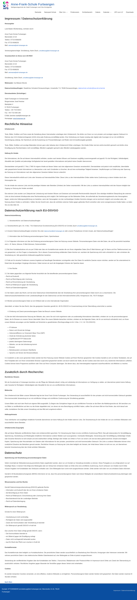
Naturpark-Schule (50, 12)
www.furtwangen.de (19, 118)
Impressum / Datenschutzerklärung (123, 590)
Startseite (38, 12)
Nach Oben (9, 582)
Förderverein (74, 12)
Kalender (106, 12)
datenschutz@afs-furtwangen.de (55, 231)
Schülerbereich (87, 12)
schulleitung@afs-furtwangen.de (50, 50)
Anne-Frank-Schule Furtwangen (34, 4)
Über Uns (62, 12)
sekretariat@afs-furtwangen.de (18, 45)
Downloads (130, 12)
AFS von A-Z (118, 12)
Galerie (97, 12)
